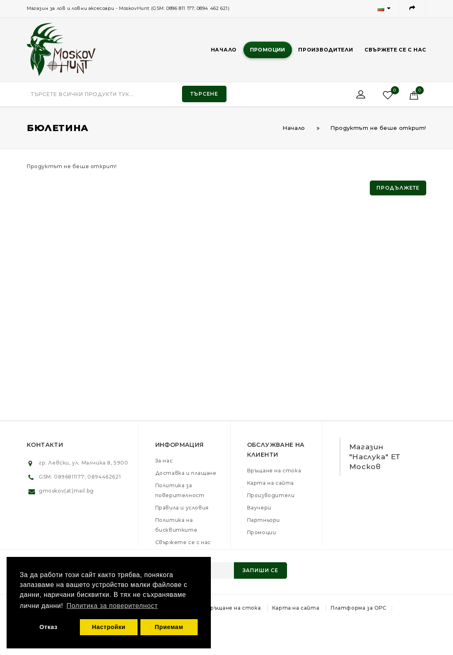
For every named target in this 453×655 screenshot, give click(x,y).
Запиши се (260, 570)
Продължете (398, 188)
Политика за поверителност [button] (112, 605)
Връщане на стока (274, 470)
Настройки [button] (108, 627)
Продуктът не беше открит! (378, 127)
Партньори (263, 520)
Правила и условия (182, 508)
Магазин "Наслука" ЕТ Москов (374, 456)
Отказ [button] (49, 627)
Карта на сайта (270, 483)
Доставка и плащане (186, 473)
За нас (164, 461)
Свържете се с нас (395, 50)
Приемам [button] (169, 627)
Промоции (267, 50)
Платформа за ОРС (359, 608)
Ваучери (259, 508)
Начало (224, 50)
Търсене (204, 94)
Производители (325, 50)
